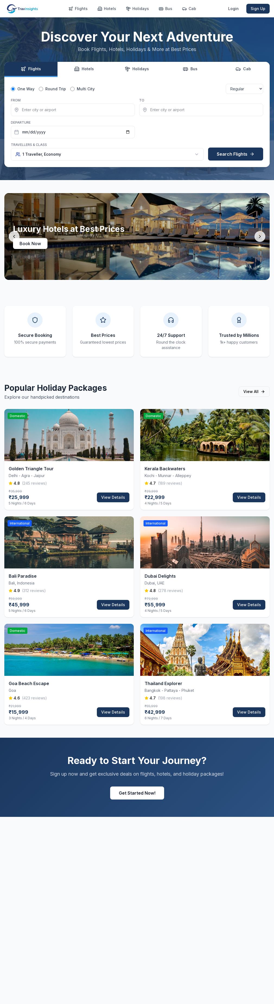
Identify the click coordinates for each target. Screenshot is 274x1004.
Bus (165, 8)
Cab (189, 8)
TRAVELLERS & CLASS (29, 145)
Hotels (106, 8)
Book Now (30, 243)
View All (254, 391)
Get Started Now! (137, 793)
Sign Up (258, 8)
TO (141, 100)
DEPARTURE (21, 122)
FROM (16, 100)
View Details (113, 497)
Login (233, 8)
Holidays (137, 8)
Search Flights (235, 154)
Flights (78, 8)
